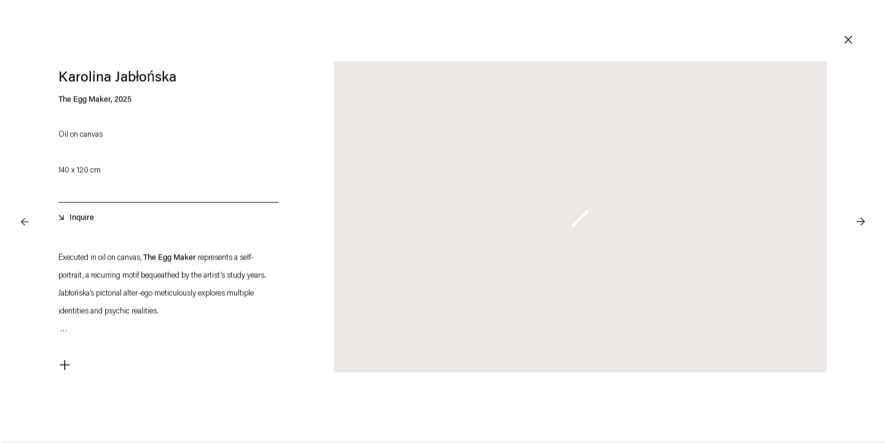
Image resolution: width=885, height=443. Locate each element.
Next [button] (860, 196)
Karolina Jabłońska (117, 80)
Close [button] (848, 40)
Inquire (81, 220)
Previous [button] (24, 196)
